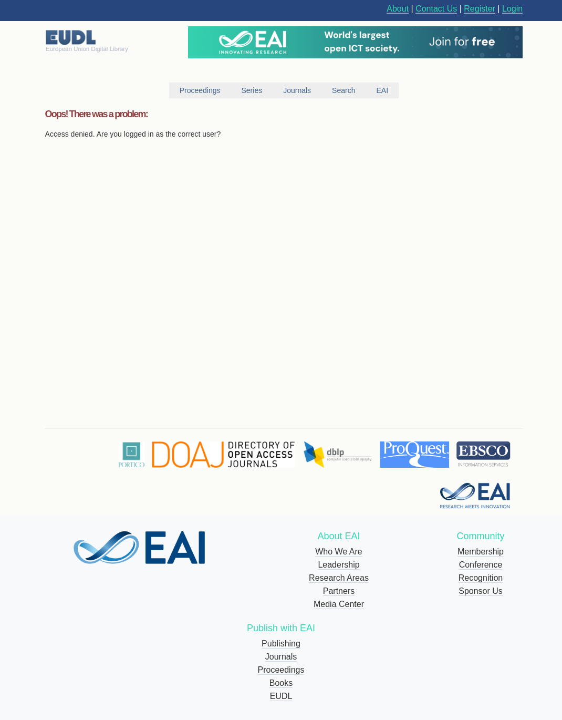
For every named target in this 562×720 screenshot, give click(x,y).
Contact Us (436, 8)
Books (281, 682)
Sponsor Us (481, 591)
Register (479, 8)
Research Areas (339, 577)
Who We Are (338, 551)
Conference (481, 564)
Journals (281, 656)
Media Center (339, 604)
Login (512, 8)
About (398, 8)
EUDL (281, 696)
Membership (480, 551)
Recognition (481, 577)
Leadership (338, 564)
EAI (382, 90)
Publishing (281, 643)
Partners (339, 591)
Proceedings (281, 669)
